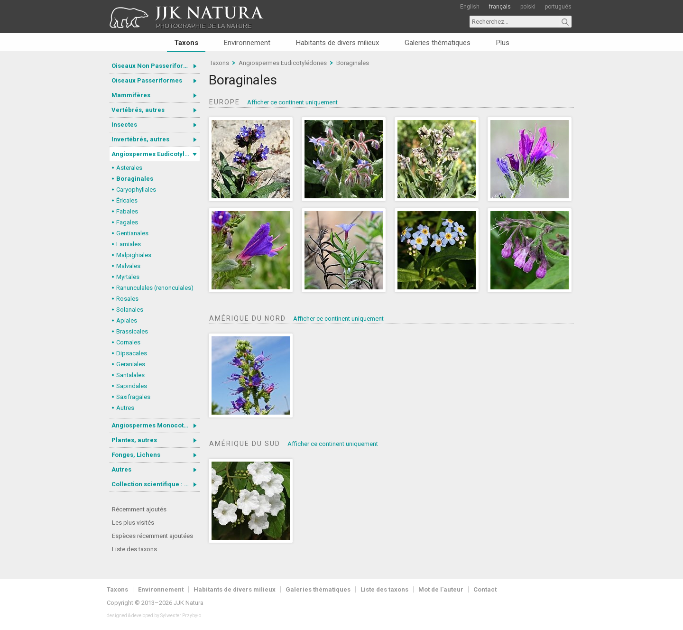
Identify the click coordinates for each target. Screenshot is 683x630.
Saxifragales (133, 396)
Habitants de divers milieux (337, 42)
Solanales (129, 309)
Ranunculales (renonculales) (155, 287)
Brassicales (132, 331)
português (558, 6)
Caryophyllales (136, 189)
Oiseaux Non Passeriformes (153, 65)
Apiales (126, 320)
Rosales (127, 298)
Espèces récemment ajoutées (152, 535)
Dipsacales (131, 353)
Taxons (186, 42)
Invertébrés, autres (140, 139)
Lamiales (128, 244)
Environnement (247, 42)
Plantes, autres (134, 440)
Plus (502, 42)
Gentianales (132, 233)
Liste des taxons (134, 549)
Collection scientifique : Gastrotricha (155, 484)
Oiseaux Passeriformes (146, 80)
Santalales (130, 375)
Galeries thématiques (438, 42)
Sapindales (131, 385)
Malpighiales (133, 255)
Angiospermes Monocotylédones (155, 425)
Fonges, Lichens (135, 454)
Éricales (127, 200)
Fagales (127, 222)
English (470, 6)
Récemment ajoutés (139, 509)
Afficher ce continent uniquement (292, 102)
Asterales (129, 167)
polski (527, 6)
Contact (485, 589)
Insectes (124, 124)
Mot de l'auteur (440, 589)
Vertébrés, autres (138, 109)
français (500, 6)
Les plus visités (133, 522)
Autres (125, 407)
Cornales (128, 342)
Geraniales (130, 364)
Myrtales (127, 276)
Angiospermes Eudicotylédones (155, 154)
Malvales (128, 265)
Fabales (127, 211)
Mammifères (130, 95)
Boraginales (134, 178)
